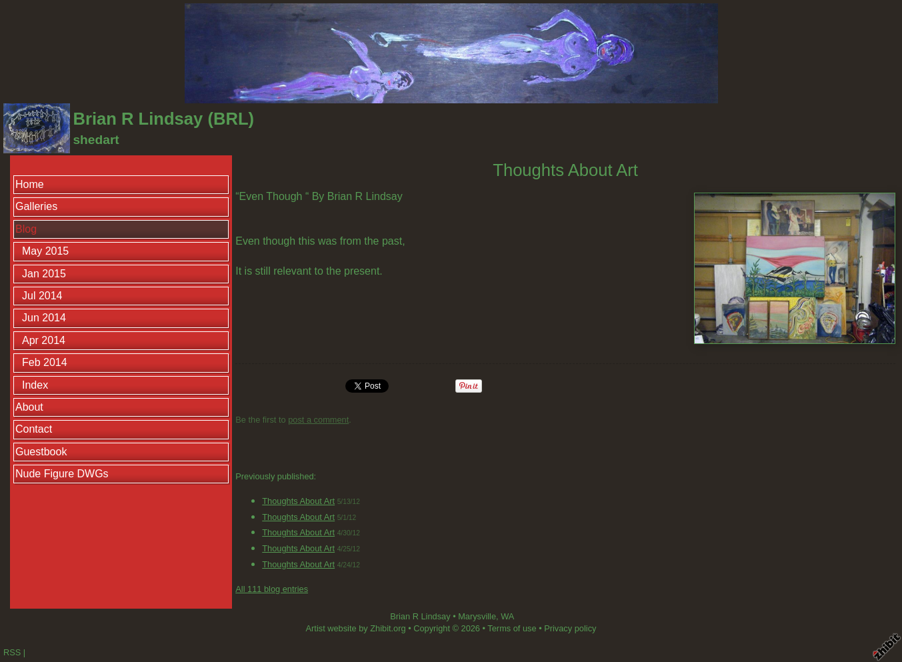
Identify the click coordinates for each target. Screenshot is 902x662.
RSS (12, 652)
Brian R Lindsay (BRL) (163, 118)
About (29, 407)
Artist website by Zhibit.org (356, 628)
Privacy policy (570, 628)
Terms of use (511, 628)
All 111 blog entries (271, 589)
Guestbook (41, 451)
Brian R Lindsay (420, 616)
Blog (26, 229)
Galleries (36, 206)
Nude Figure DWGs (62, 473)
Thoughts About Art (298, 501)
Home (29, 184)
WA (507, 616)
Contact (33, 429)
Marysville (477, 616)
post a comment (318, 420)
